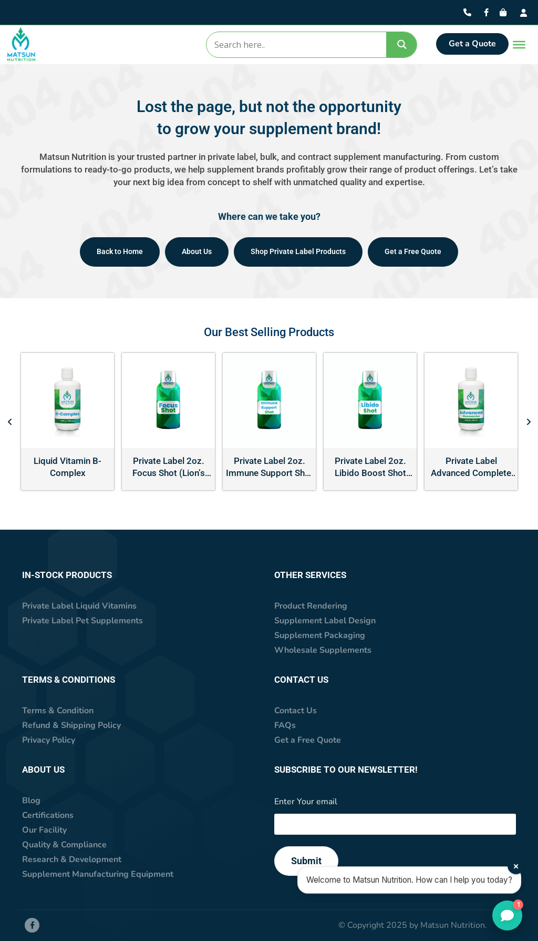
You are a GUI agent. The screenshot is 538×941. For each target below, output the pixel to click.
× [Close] (517, 861)
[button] (10, 421)
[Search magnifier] (402, 44)
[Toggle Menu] (517, 44)
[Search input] (295, 44)
